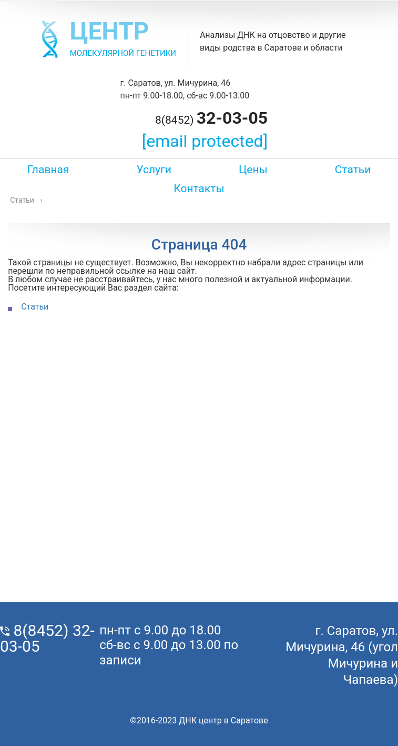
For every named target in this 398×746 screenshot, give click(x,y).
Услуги (153, 169)
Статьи (353, 169)
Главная (48, 169)
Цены (253, 169)
